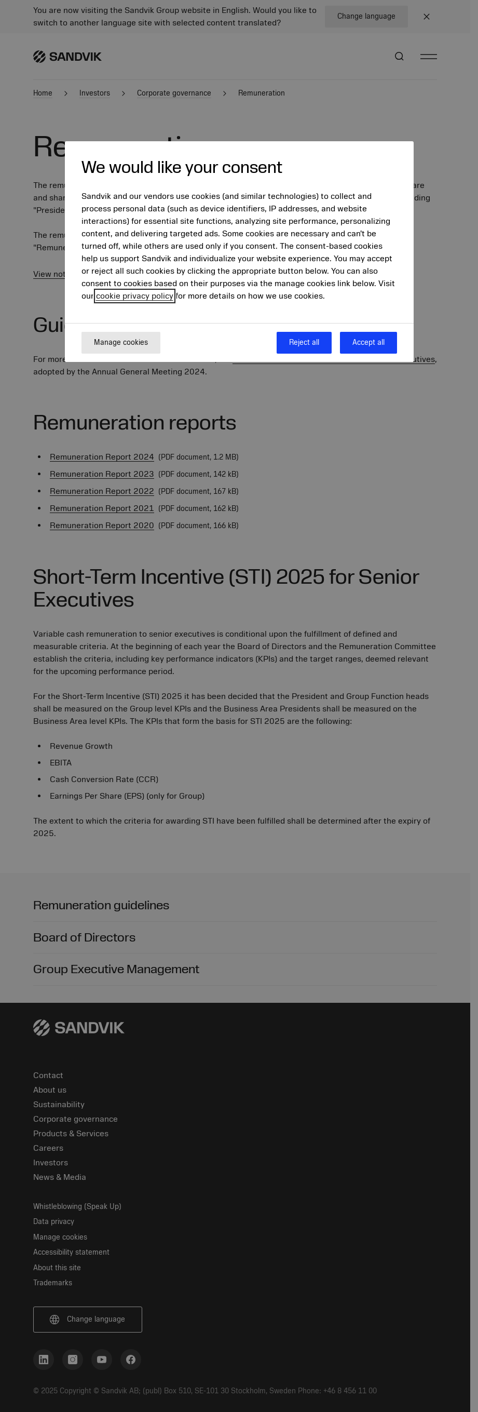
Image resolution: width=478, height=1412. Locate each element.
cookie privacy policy (134, 296)
